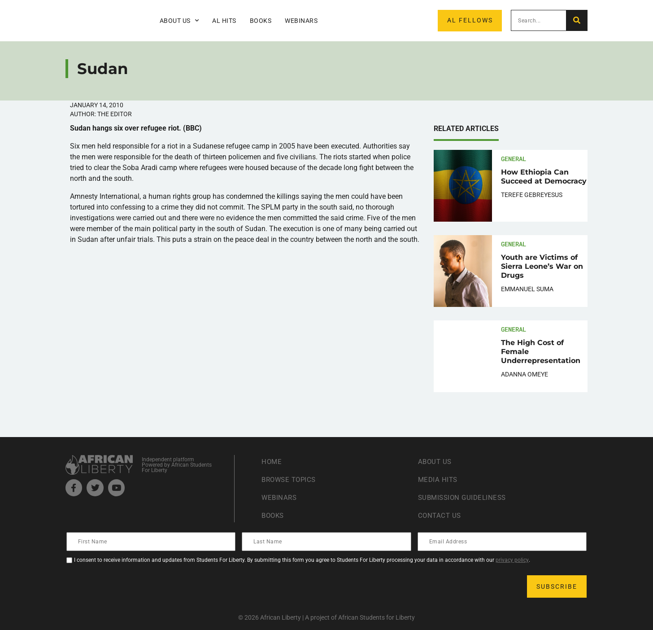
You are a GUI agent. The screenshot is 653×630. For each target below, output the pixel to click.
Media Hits (438, 479)
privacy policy (512, 560)
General (513, 158)
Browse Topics (290, 479)
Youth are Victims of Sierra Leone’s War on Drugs (542, 266)
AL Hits (224, 20)
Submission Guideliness (464, 497)
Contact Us (440, 515)
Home (272, 461)
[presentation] (135, 586)
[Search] (576, 20)
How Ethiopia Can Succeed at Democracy (544, 176)
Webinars (301, 20)
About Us (179, 20)
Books (261, 20)
